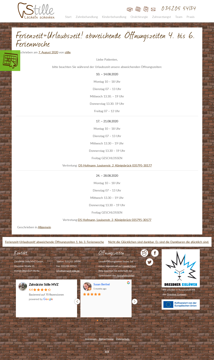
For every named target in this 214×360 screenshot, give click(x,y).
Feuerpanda (107, 351)
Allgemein (44, 227)
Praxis (191, 17)
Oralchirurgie (139, 17)
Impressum (90, 338)
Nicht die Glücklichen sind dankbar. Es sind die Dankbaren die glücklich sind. (158, 242)
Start (130, 9)
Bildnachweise (106, 338)
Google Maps (129, 266)
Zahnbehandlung (87, 17)
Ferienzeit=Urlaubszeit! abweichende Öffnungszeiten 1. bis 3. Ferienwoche (54, 242)
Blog (138, 9)
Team (178, 17)
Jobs (146, 9)
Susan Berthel (101, 284)
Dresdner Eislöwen (176, 294)
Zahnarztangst (161, 17)
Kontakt (153, 9)
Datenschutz (122, 338)
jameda (144, 253)
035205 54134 (179, 9)
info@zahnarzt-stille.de (67, 270)
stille (68, 52)
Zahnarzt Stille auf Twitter (149, 262)
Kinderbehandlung (114, 17)
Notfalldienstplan (125, 275)
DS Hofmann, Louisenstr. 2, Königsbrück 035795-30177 (115, 165)
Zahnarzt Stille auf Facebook (155, 253)
